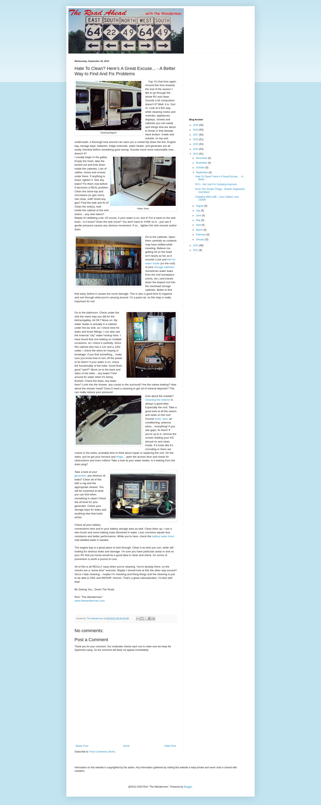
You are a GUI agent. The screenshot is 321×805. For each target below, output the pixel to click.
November (202, 162)
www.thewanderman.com (90, 600)
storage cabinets (164, 267)
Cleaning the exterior (157, 399)
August (200, 205)
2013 (196, 153)
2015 (196, 144)
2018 (196, 129)
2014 (196, 149)
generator (80, 475)
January (200, 239)
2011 (196, 250)
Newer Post (82, 746)
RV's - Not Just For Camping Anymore (216, 184)
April (198, 224)
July (198, 210)
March (199, 229)
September (202, 172)
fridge (119, 456)
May (198, 220)
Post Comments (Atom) (102, 751)
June (199, 215)
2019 (196, 125)
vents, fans (161, 418)
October (200, 167)
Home (126, 746)
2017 (196, 134)
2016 (196, 139)
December (202, 158)
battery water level (163, 536)
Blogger (188, 786)
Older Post (170, 746)
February (201, 234)
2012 (196, 245)
